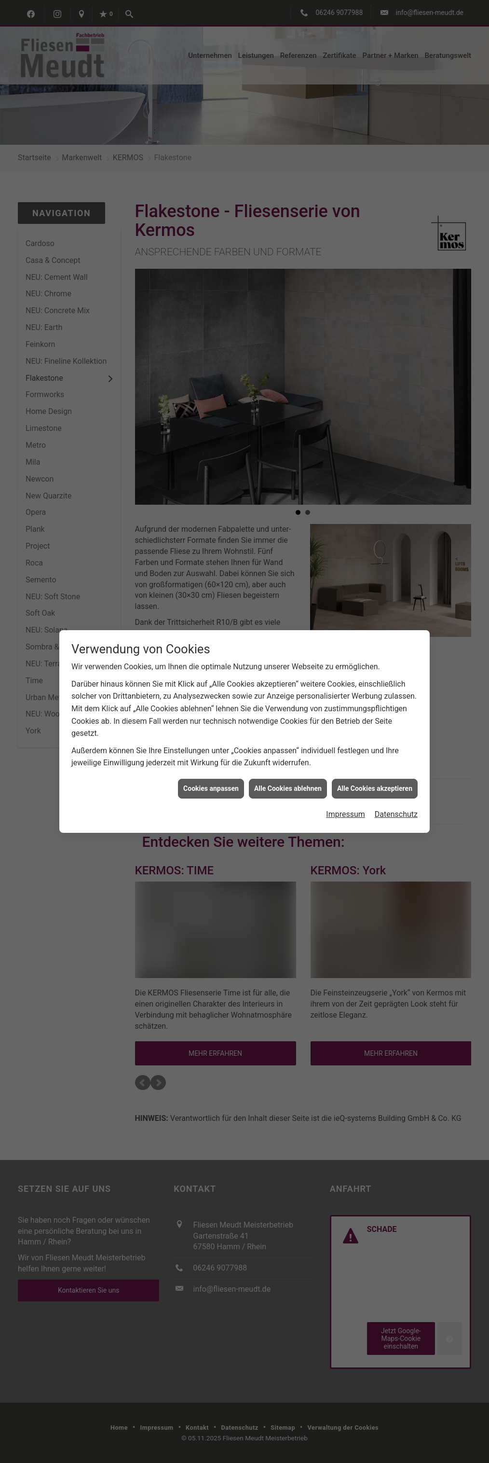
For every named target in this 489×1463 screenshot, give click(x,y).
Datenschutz (396, 799)
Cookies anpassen (211, 773)
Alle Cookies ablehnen (288, 773)
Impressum (345, 799)
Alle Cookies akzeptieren (374, 773)
